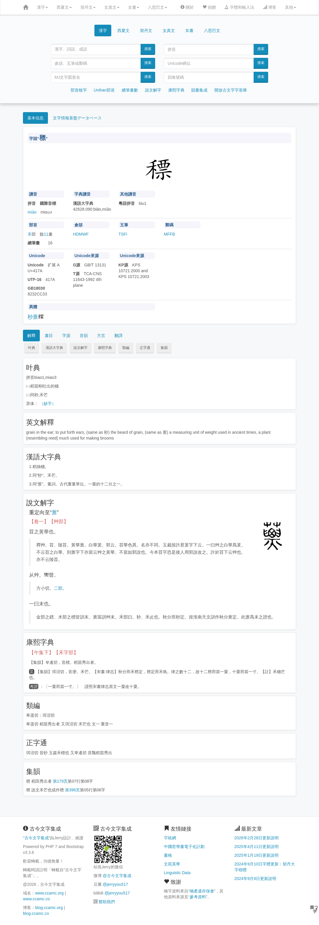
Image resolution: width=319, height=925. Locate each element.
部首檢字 (79, 90)
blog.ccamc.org (49, 907)
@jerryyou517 (115, 884)
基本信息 (35, 118)
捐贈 (209, 7)
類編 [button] (125, 348)
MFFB (169, 234)
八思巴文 (157, 7)
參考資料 (198, 896)
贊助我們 (106, 901)
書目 (49, 335)
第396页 (72, 790)
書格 (168, 855)
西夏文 (64, 7)
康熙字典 (176, 90)
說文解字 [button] (80, 348)
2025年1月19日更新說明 (256, 855)
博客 (269, 7)
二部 (58, 588)
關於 (187, 7)
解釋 (31, 335)
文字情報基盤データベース (77, 118)
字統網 (170, 838)
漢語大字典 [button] (54, 348)
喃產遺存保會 (202, 891)
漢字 (42, 7)
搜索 (147, 49)
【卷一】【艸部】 (49, 521)
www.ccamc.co (36, 899)
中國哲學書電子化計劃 (184, 846)
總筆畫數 (130, 90)
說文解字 (153, 90)
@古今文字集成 (117, 875)
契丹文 (88, 7)
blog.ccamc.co (36, 913)
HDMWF (81, 234)
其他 (290, 7)
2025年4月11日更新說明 (256, 846)
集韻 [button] (164, 348)
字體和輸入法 (239, 7)
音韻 (84, 335)
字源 (66, 335)
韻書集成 (199, 90)
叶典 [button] (31, 348)
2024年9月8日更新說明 (255, 878)
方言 (101, 335)
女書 (133, 7)
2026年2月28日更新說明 (256, 838)
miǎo (32, 212)
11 (46, 234)
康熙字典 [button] (105, 348)
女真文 (111, 7)
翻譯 (118, 335)
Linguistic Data (177, 872)
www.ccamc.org (49, 893)
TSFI (123, 234)
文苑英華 (172, 864)
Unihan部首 (104, 90)
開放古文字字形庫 (230, 90)
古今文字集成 (36, 838)
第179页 (60, 781)
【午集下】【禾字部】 (53, 652)
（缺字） (48, 403)
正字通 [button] (145, 348)
